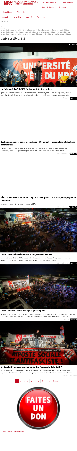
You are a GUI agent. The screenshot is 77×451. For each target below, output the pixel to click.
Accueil (5, 17)
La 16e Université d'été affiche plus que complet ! (23, 310)
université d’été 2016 (35, 32)
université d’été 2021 (35, 34)
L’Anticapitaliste (67, 2)
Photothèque (7, 12)
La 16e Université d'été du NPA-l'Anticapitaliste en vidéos (26, 254)
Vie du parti (41, 17)
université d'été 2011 (35, 30)
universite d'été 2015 (21, 32)
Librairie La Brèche (47, 7)
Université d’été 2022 (50, 34)
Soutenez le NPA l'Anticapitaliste (12, 432)
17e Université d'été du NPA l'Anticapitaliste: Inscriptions (26, 89)
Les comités (17, 17)
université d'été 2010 (21, 30)
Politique (73, 98)
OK (2, 27)
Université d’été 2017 (49, 32)
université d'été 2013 (63, 30)
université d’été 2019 (7, 34)
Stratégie (73, 154)
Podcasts (62, 7)
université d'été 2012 (49, 30)
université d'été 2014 (7, 32)
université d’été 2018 (64, 32)
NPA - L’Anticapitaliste (49, 2)
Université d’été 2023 (64, 34)
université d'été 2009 (7, 30)
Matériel (29, 17)
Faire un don (21, 12)
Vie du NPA (73, 44)
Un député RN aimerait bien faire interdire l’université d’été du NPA (31, 367)
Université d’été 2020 (21, 34)
